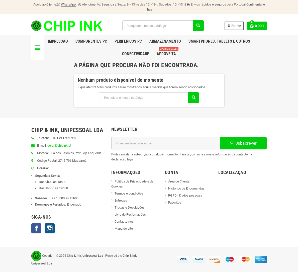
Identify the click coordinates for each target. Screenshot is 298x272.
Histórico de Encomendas (186, 188)
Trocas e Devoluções (130, 207)
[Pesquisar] (163, 25)
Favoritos (174, 202)
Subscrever (243, 143)
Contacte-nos (124, 221)
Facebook (36, 228)
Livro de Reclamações (130, 214)
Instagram (50, 228)
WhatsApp (68, 4)
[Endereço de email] (165, 143)
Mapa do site (124, 228)
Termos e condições (129, 193)
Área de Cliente (178, 181)
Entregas (121, 200)
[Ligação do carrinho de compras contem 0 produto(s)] (257, 26)
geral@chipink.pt (59, 145)
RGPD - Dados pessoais (185, 195)
